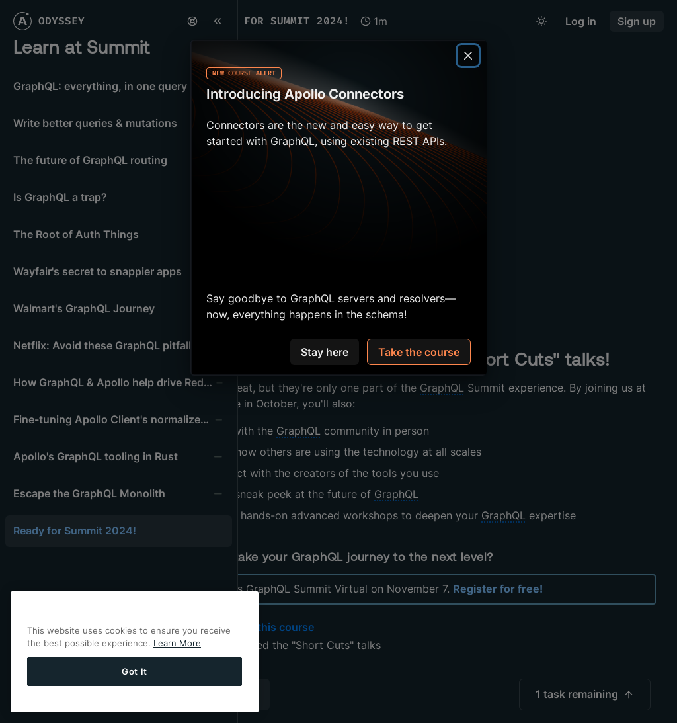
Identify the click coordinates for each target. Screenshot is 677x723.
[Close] (468, 55)
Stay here (324, 352)
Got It (134, 671)
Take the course (418, 352)
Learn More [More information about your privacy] (177, 643)
